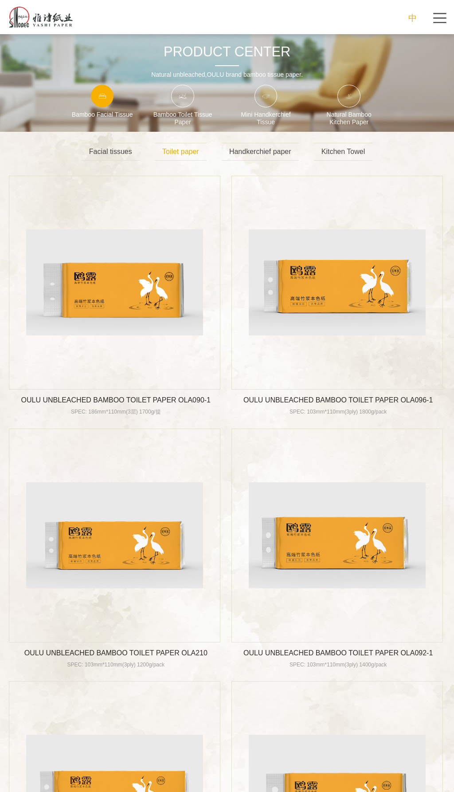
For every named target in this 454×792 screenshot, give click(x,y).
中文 (412, 19)
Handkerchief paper (260, 151)
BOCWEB (331, 780)
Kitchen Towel (343, 151)
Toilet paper (180, 151)
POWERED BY (296, 780)
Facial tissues (110, 151)
